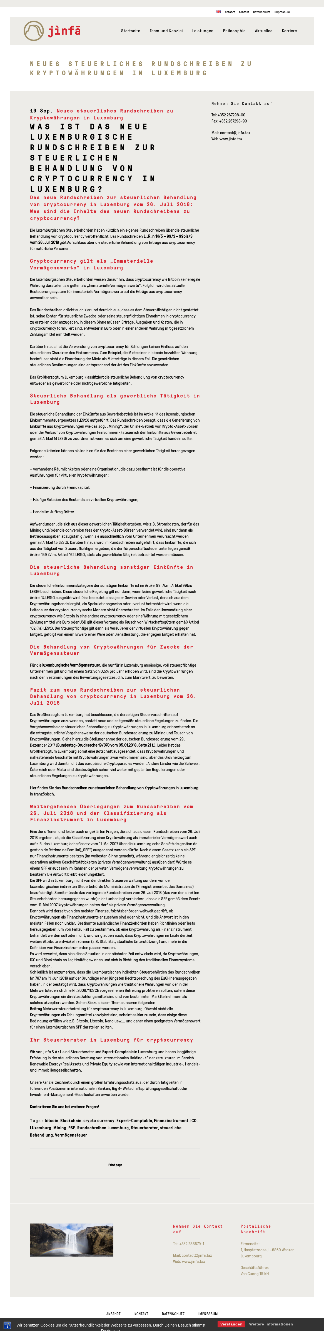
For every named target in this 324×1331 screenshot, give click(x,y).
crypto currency (98, 1121)
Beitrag (36, 1009)
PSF (71, 1128)
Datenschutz (261, 11)
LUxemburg (40, 1128)
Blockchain (70, 1121)
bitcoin (51, 1121)
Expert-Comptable (117, 1052)
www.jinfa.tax (231, 139)
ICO (193, 1121)
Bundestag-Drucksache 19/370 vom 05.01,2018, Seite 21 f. (105, 745)
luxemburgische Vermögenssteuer (71, 665)
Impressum (282, 11)
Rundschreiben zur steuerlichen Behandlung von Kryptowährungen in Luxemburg (130, 788)
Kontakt (244, 11)
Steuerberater (144, 1128)
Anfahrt (230, 11)
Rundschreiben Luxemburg (103, 1128)
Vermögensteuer (71, 1135)
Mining (59, 1128)
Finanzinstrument (171, 1121)
